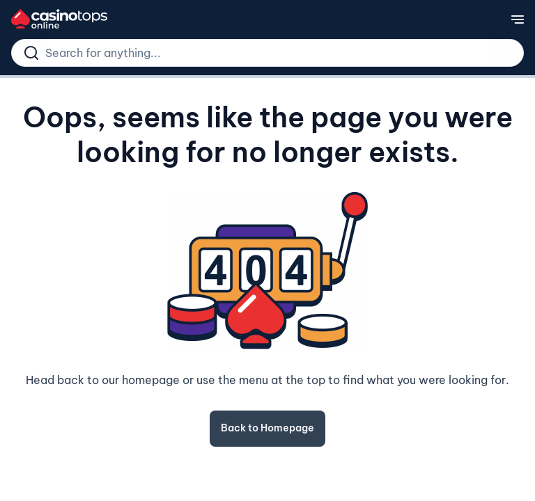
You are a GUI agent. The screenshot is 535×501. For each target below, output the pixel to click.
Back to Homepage (267, 428)
